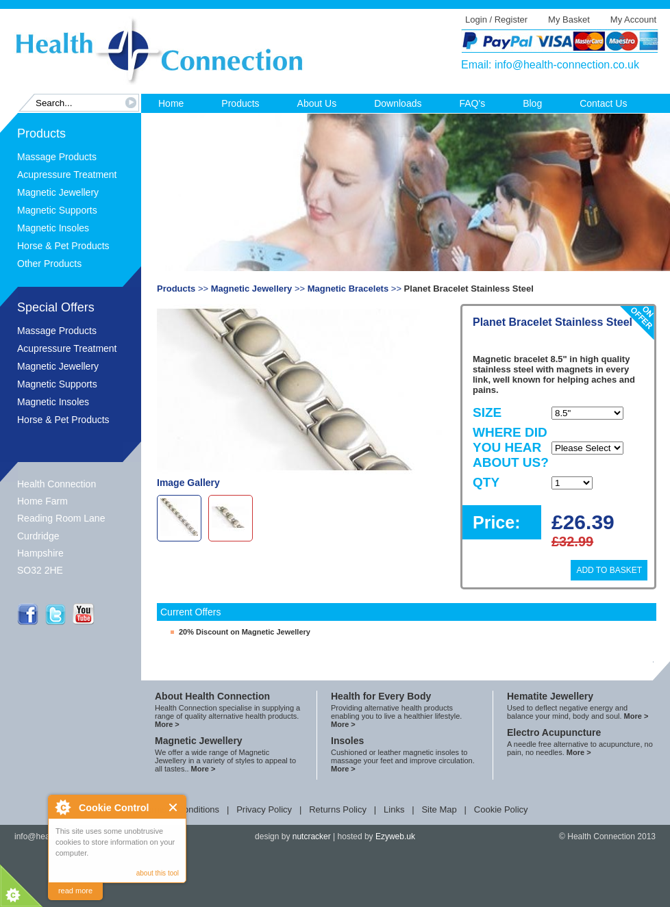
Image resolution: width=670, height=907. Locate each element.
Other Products (49, 263)
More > (167, 724)
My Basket (569, 19)
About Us (317, 103)
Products (240, 103)
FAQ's (472, 103)
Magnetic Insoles (53, 227)
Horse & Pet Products (63, 245)
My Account (633, 19)
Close (173, 807)
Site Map (438, 809)
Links (394, 809)
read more (75, 890)
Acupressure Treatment (67, 174)
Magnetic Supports (57, 210)
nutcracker (312, 836)
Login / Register (496, 19)
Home (171, 103)
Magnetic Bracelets (348, 288)
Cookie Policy (501, 809)
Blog (532, 103)
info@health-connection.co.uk (567, 65)
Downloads (397, 103)
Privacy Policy (264, 809)
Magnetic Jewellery (58, 192)
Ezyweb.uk (395, 836)
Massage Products (57, 156)
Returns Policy (338, 809)
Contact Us (603, 103)
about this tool (157, 873)
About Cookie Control (62, 807)
